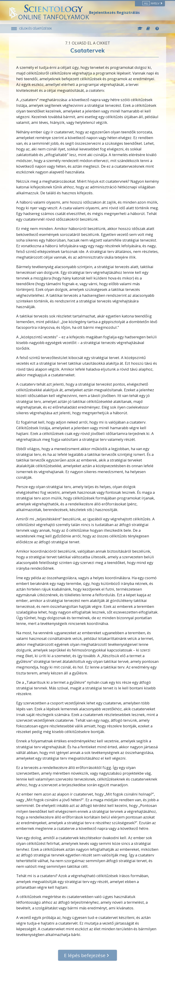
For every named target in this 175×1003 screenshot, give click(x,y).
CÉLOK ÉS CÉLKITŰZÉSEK (35, 28)
